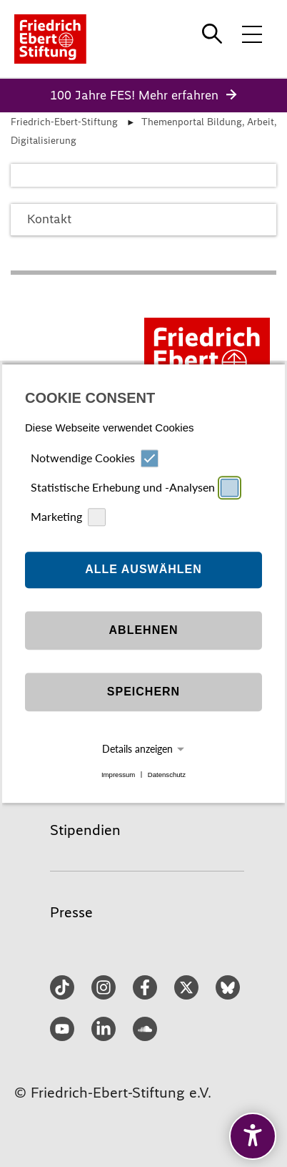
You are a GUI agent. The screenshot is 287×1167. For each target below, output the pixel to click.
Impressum (118, 774)
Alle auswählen (143, 570)
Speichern (143, 692)
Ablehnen (143, 631)
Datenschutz (167, 774)
